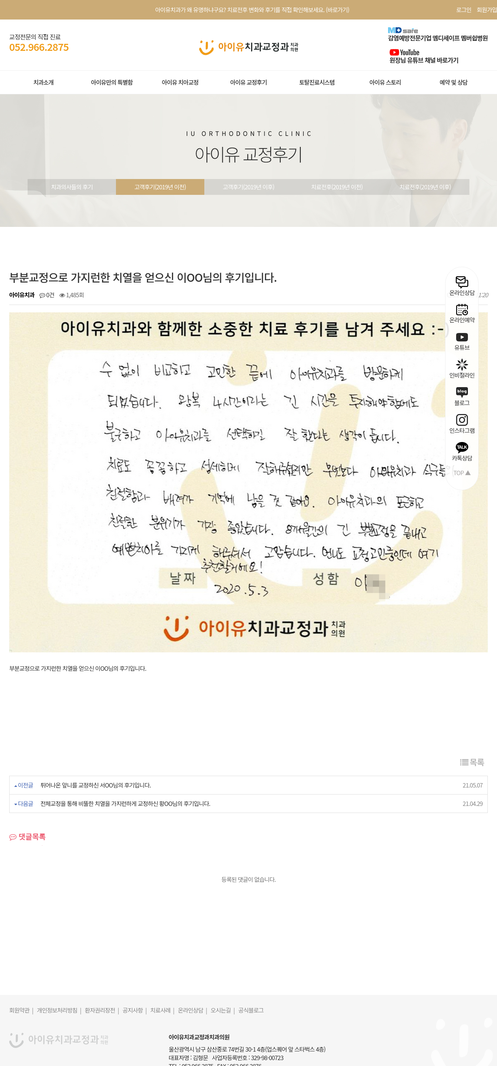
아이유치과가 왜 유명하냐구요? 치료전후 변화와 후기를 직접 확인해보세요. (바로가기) (252, 9)
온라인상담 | (192, 971)
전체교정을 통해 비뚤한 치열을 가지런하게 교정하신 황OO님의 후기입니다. (125, 765)
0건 (46, 294)
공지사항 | (135, 971)
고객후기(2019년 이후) (248, 186)
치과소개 (43, 82)
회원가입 (487, 9)
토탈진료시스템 (317, 82)
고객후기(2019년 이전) (160, 186)
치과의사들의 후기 (71, 186)
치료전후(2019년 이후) (425, 186)
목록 (472, 723)
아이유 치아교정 (180, 82)
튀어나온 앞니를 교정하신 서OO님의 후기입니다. (95, 746)
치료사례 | (162, 971)
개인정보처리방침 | (59, 971)
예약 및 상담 (454, 82)
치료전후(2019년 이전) (337, 186)
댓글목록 (27, 798)
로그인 (463, 9)
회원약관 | (21, 971)
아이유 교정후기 (248, 82)
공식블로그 (251, 971)
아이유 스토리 (385, 82)
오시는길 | (223, 971)
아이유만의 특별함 (112, 82)
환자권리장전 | (102, 971)
